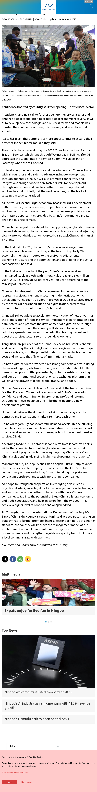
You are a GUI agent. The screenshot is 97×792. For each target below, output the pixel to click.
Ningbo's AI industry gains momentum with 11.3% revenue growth (47, 706)
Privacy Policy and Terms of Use (15, 772)
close (1, 755)
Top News (9, 631)
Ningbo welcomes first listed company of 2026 (38, 692)
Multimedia (11, 574)
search (91, 5)
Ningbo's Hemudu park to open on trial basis (37, 719)
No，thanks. (26, 782)
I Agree (10, 782)
